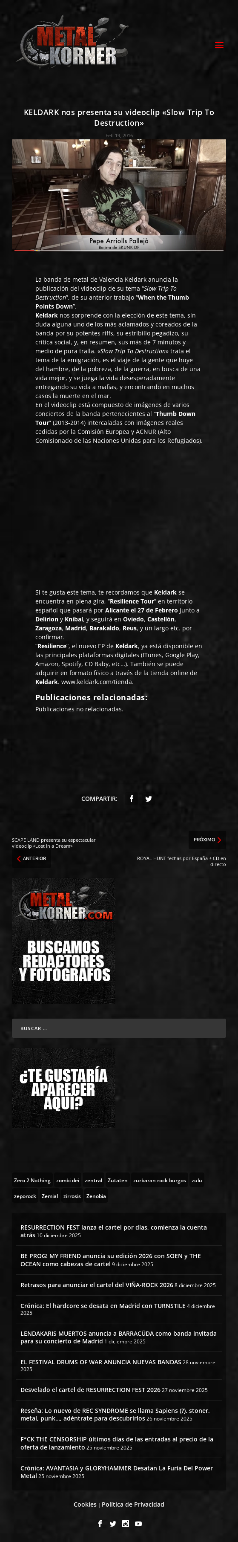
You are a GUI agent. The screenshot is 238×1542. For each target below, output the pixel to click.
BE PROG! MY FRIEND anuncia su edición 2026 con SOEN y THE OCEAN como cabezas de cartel (110, 1260)
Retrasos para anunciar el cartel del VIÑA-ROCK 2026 (96, 1285)
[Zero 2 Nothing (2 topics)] (32, 1179)
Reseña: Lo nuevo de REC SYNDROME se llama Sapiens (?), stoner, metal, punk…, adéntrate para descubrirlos (115, 1414)
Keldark (135, 279)
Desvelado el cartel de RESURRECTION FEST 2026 (90, 1390)
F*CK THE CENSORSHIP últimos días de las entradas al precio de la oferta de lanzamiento (116, 1443)
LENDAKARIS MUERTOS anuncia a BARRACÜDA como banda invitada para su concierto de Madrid (118, 1337)
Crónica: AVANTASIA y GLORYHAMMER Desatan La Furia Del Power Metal (116, 1472)
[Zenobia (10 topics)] (96, 1195)
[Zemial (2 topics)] (50, 1195)
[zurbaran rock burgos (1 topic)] (159, 1179)
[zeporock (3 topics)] (25, 1195)
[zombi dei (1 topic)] (67, 1179)
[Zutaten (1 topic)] (118, 1179)
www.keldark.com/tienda (96, 682)
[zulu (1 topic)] (196, 1179)
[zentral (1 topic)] (93, 1179)
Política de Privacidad (133, 1504)
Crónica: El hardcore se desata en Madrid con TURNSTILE (103, 1306)
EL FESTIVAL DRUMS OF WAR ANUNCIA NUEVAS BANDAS (100, 1362)
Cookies (85, 1504)
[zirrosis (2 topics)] (72, 1195)
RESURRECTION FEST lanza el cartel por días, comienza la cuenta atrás (113, 1231)
